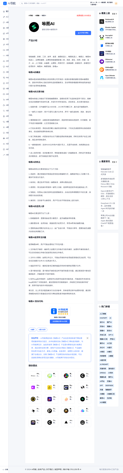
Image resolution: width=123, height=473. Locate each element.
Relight (39, 409)
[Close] (87, 338)
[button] (10, 11)
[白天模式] (116, 3)
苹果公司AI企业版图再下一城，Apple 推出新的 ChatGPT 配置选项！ (108, 220)
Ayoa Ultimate (110, 76)
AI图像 (37, 16)
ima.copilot (109, 35)
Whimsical (108, 59)
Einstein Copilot (110, 27)
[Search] (55, 3)
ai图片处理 (42, 330)
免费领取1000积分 (84, 15)
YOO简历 (108, 51)
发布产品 (41, 469)
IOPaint (39, 397)
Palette (55, 409)
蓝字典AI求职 (109, 43)
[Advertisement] (68, 49)
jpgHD (88, 420)
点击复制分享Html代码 (60, 321)
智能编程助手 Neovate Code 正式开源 (107, 172)
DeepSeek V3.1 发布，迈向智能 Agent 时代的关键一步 (108, 207)
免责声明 (57, 469)
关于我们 (49, 469)
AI (90, 57)
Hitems (39, 374)
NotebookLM (109, 19)
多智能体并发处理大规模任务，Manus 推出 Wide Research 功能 (108, 183)
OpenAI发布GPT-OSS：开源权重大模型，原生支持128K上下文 (108, 195)
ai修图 (32, 330)
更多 (114, 14)
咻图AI (48, 24)
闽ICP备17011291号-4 (72, 469)
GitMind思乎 (109, 67)
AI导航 (31, 16)
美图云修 (89, 409)
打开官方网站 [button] (83, 33)
